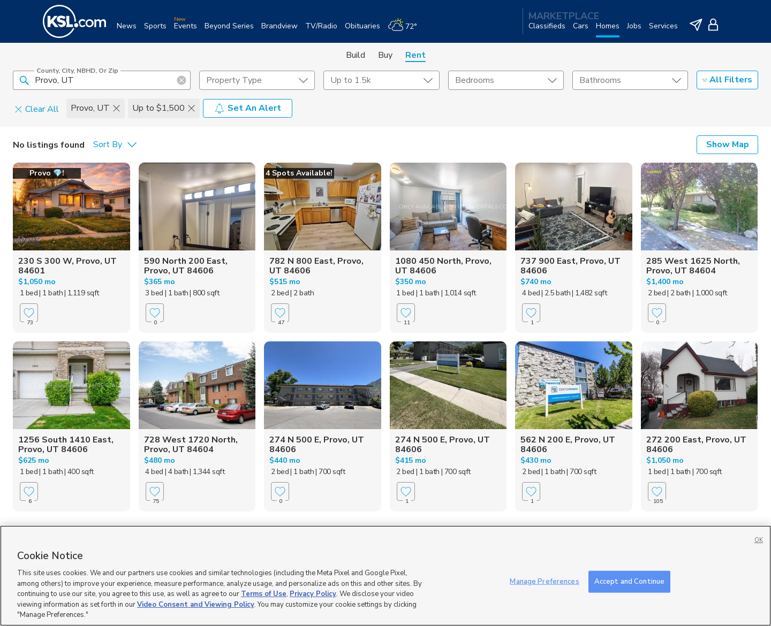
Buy (385, 55)
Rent (415, 55)
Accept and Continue (629, 581)
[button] (24, 79)
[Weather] (406, 30)
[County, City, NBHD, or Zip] (102, 80)
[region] (385, 575)
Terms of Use (263, 594)
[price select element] (381, 80)
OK (758, 540)
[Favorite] (29, 312)
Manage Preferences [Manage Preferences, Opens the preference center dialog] (544, 581)
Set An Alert (247, 108)
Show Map (727, 144)
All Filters (727, 80)
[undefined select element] (257, 80)
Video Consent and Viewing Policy (195, 604)
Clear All (36, 108)
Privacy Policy (313, 594)
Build (355, 55)
